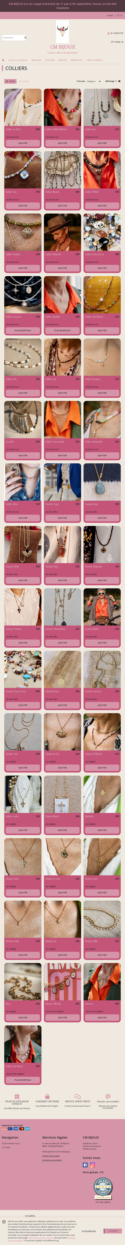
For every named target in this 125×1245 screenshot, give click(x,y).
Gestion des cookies (51, 1156)
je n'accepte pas (89, 1231)
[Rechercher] (25, 38)
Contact (109, 15)
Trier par (81, 81)
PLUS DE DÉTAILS (23, 330)
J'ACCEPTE (113, 1231)
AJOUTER (23, 143)
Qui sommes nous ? (11, 1143)
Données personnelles (52, 1160)
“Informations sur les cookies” (40, 1237)
